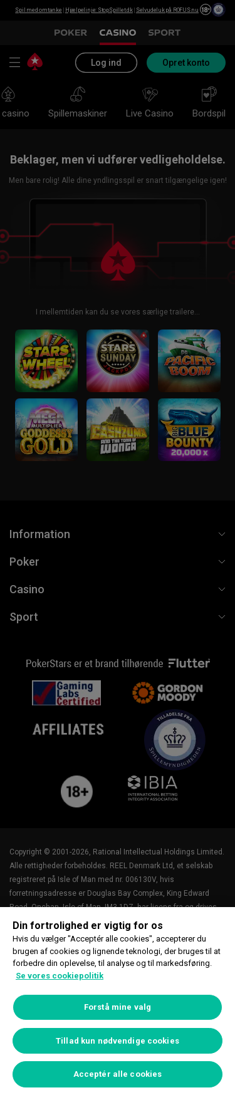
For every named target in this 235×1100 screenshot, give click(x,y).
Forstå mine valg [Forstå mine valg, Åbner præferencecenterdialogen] (117, 1007)
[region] (117, 1003)
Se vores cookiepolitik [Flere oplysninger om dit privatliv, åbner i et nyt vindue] (59, 975)
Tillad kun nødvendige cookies (117, 1041)
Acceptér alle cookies (117, 1074)
